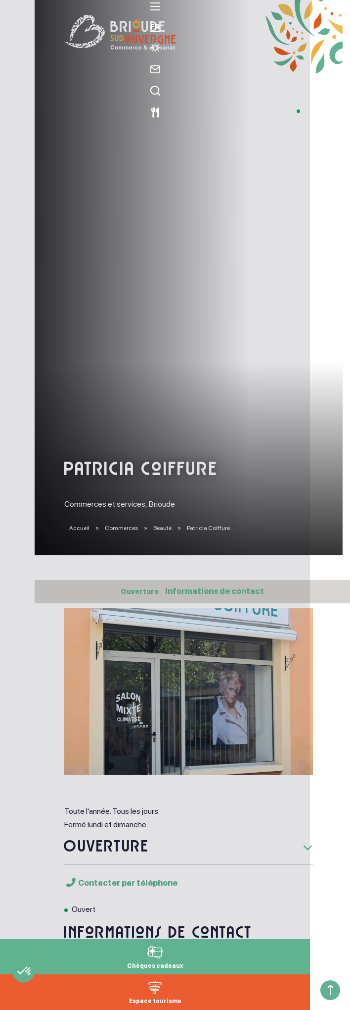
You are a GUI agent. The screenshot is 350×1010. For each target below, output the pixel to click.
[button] (50, 993)
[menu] (17, 19)
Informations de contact (217, 591)
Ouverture (140, 591)
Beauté (163, 528)
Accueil (79, 528)
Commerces (122, 528)
